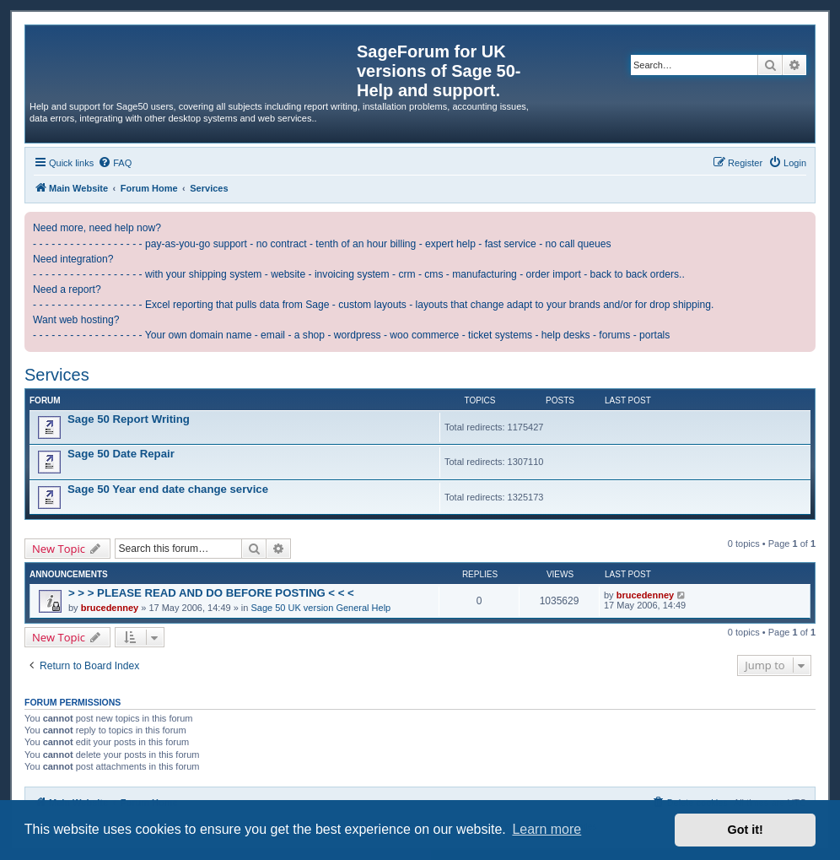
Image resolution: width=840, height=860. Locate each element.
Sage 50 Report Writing (128, 419)
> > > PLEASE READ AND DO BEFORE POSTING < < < (211, 593)
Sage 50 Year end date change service (167, 489)
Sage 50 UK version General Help (321, 608)
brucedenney (109, 608)
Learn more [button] (546, 829)
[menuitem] (115, 163)
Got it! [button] (745, 829)
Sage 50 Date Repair (121, 453)
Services (56, 374)
